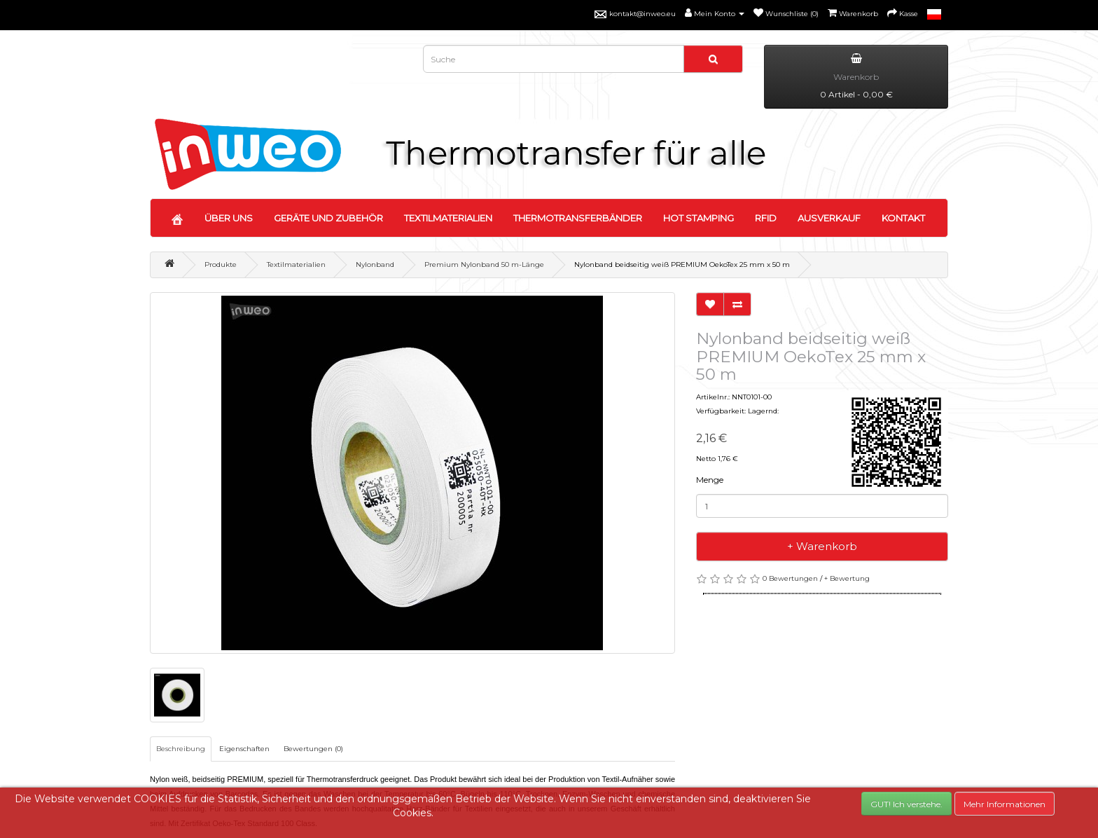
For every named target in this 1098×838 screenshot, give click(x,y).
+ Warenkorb (822, 546)
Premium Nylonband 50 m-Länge (484, 264)
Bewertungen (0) (313, 748)
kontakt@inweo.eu (642, 13)
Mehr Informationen (1004, 804)
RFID (766, 218)
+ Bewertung (847, 578)
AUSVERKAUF (829, 218)
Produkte (220, 264)
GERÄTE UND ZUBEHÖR (328, 218)
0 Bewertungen (790, 578)
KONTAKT (903, 218)
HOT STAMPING (698, 218)
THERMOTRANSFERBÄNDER (577, 218)
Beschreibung (180, 748)
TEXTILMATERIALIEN (448, 218)
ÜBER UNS (228, 218)
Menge (709, 479)
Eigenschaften (244, 748)
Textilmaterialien (296, 264)
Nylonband (375, 264)
